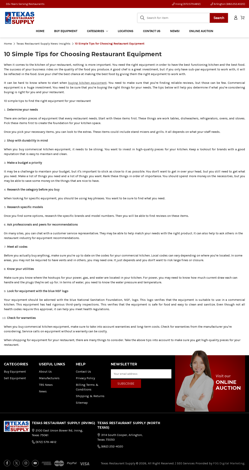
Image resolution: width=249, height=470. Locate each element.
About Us (45, 371)
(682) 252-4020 (110, 446)
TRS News (46, 385)
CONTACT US (151, 31)
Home (40, 31)
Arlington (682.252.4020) (227, 4)
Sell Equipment (15, 378)
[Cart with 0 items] (243, 18)
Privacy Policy (85, 378)
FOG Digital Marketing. (229, 463)
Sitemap (82, 402)
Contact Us (83, 371)
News (43, 391)
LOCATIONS (125, 31)
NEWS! (174, 31)
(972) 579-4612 (44, 442)
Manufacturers (49, 378)
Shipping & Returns (90, 396)
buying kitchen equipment (87, 83)
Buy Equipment (15, 371)
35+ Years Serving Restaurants (25, 4)
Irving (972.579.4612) (186, 4)
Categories (97, 31)
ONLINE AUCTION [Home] (201, 31)
